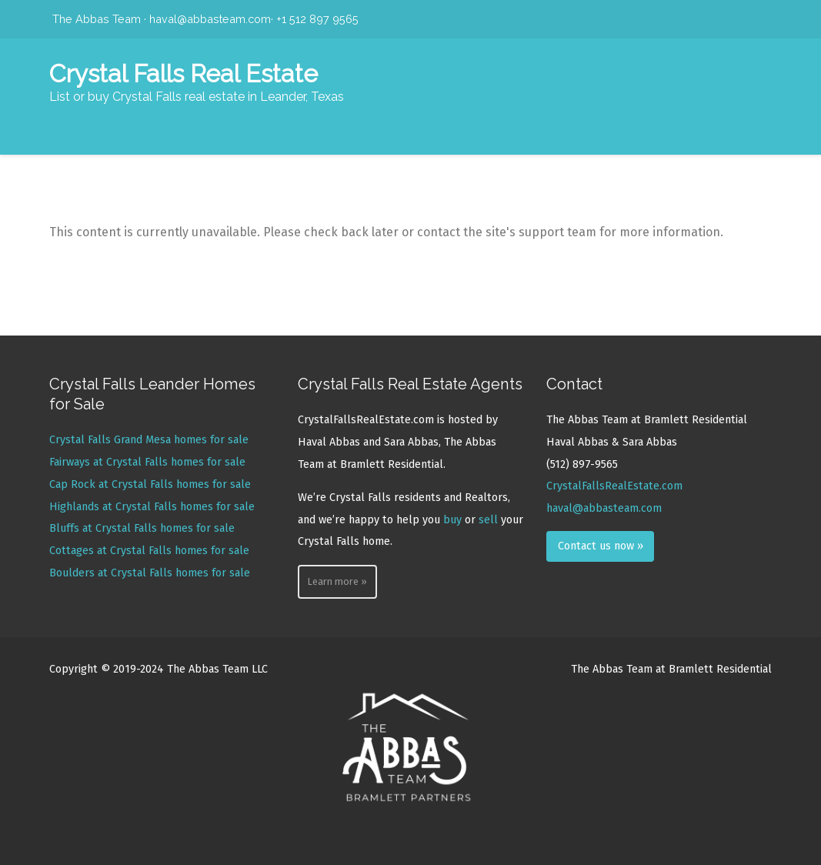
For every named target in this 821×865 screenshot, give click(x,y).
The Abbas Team (96, 18)
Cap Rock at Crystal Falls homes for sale (150, 484)
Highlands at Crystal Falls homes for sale (152, 506)
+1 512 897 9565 (317, 18)
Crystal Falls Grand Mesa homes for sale (149, 439)
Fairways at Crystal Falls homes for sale (147, 462)
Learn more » (337, 581)
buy (452, 519)
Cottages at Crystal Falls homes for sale (149, 550)
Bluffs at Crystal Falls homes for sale (142, 528)
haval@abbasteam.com (210, 18)
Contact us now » (600, 546)
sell (488, 519)
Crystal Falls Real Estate (183, 73)
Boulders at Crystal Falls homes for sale (149, 572)
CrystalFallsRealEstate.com (614, 486)
